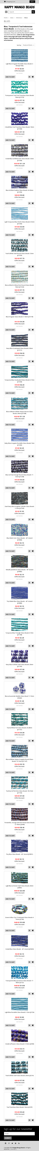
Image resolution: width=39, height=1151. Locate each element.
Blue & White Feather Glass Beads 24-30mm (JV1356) (19, 191)
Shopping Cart (10, 1)
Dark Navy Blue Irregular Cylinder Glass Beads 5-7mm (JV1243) (19, 507)
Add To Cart (10, 77)
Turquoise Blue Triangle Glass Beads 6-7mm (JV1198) (19, 634)
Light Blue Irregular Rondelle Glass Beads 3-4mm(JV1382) (19, 65)
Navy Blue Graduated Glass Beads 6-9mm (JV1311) (19, 349)
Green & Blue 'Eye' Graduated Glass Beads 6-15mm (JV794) (19, 918)
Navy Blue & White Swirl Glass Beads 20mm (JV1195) (19, 665)
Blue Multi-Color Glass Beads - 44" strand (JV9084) (19, 539)
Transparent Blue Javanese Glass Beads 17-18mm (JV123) (19, 981)
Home (6, 18)
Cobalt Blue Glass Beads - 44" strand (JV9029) (19, 949)
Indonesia (19, 18)
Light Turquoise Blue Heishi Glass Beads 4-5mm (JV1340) (19, 223)
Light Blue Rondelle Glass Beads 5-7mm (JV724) (19, 1012)
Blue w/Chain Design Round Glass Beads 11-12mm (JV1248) (19, 476)
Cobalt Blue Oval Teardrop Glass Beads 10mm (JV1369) (19, 128)
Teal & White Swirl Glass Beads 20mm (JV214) (19, 1075)
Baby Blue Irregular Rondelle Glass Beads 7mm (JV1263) (19, 444)
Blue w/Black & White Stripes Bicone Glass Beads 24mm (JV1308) (19, 412)
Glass (11, 18)
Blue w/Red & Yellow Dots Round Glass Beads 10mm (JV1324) (19, 286)
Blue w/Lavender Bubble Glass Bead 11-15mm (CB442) (19, 697)
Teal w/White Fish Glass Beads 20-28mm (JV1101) (19, 729)
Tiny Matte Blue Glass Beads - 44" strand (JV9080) (19, 602)
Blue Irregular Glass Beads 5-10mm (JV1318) (19, 317)
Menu (32, 1)
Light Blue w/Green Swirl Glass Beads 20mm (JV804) (19, 887)
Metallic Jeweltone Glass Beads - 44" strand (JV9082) (19, 570)
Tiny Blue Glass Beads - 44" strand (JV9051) (19, 854)
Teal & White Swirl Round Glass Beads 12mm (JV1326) (20, 254)
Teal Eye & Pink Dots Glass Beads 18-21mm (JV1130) (19, 792)
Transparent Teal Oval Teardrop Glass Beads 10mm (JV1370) (19, 96)
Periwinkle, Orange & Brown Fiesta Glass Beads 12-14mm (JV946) (20, 823)
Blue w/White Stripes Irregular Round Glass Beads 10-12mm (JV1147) (19, 760)
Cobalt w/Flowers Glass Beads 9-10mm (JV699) (19, 1044)
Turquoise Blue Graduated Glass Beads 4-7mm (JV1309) (19, 381)
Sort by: (19, 45)
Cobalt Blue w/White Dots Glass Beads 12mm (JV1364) (19, 159)
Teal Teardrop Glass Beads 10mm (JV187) (19, 1107)
